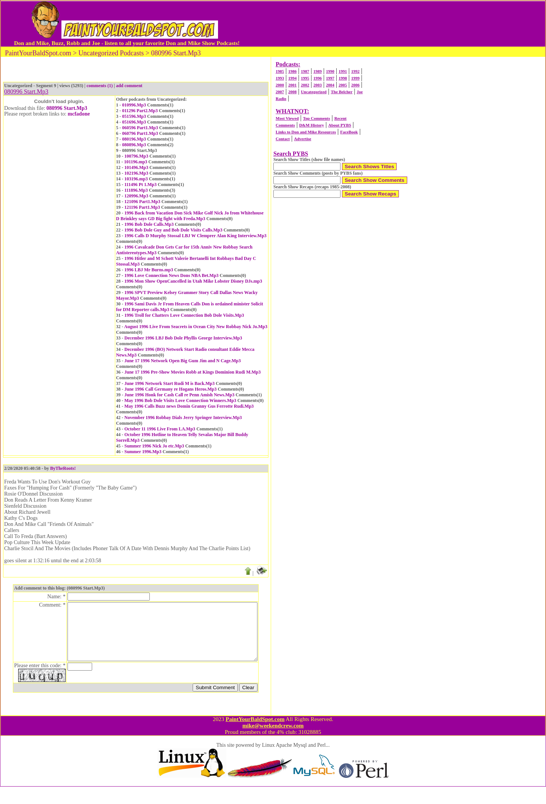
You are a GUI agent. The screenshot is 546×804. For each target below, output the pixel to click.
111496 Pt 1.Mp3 (140, 184)
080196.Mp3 (134, 139)
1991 (343, 71)
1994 (292, 78)
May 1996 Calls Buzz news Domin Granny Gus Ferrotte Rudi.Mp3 (189, 406)
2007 (280, 91)
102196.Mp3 (136, 173)
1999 (355, 78)
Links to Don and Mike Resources (306, 132)
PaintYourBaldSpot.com (255, 737)
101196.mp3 (135, 161)
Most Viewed (287, 118)
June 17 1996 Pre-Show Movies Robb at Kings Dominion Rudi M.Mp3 (192, 372)
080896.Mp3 (134, 144)
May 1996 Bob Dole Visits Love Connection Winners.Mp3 (180, 400)
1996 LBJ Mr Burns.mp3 (148, 269)
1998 (343, 78)
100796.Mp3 (136, 156)
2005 (343, 85)
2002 (305, 85)
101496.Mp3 (136, 167)
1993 (280, 78)
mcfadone (79, 114)
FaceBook (349, 132)
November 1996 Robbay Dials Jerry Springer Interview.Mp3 (183, 417)
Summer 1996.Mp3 (143, 451)
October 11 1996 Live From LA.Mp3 (159, 429)
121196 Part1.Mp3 (142, 207)
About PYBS (339, 125)
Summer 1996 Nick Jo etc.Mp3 (154, 446)
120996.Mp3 (136, 196)
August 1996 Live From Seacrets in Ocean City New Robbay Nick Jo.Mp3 (195, 326)
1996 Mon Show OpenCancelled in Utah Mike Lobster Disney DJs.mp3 (193, 281)
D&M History (311, 125)
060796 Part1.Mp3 (140, 133)
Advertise (302, 138)
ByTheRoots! (62, 468)
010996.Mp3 (134, 105)
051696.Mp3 (134, 122)
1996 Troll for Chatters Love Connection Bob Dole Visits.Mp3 (184, 315)
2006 (355, 85)
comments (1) (99, 85)
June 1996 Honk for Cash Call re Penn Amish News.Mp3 (179, 394)
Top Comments (316, 118)
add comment (129, 85)
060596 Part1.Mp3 (140, 127)
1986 (292, 71)
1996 (318, 78)
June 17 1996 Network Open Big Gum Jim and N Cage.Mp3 (182, 360)
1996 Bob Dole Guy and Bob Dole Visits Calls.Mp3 (173, 230)
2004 (330, 85)
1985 (280, 71)
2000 (280, 85)
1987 (305, 71)
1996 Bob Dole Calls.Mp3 (149, 224)
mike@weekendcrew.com (273, 743)
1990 (330, 71)
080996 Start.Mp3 (67, 108)
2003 (318, 85)
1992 (355, 71)
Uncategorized (313, 91)
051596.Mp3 (134, 116)
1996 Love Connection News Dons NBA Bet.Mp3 (171, 275)
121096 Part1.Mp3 (142, 201)
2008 (292, 91)
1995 (305, 78)
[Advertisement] (386, 24)
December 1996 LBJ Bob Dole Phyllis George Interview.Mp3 (183, 338)
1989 (318, 71)
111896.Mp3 (136, 190)
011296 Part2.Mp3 (140, 110)
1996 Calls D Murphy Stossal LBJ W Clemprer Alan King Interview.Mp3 (195, 235)
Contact (283, 138)
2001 (292, 85)
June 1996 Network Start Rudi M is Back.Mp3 (169, 383)
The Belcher (341, 91)
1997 (330, 78)
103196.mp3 (136, 178)
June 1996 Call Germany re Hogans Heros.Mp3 (170, 389)
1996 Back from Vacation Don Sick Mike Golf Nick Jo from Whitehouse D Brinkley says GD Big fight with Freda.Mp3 (190, 215)
